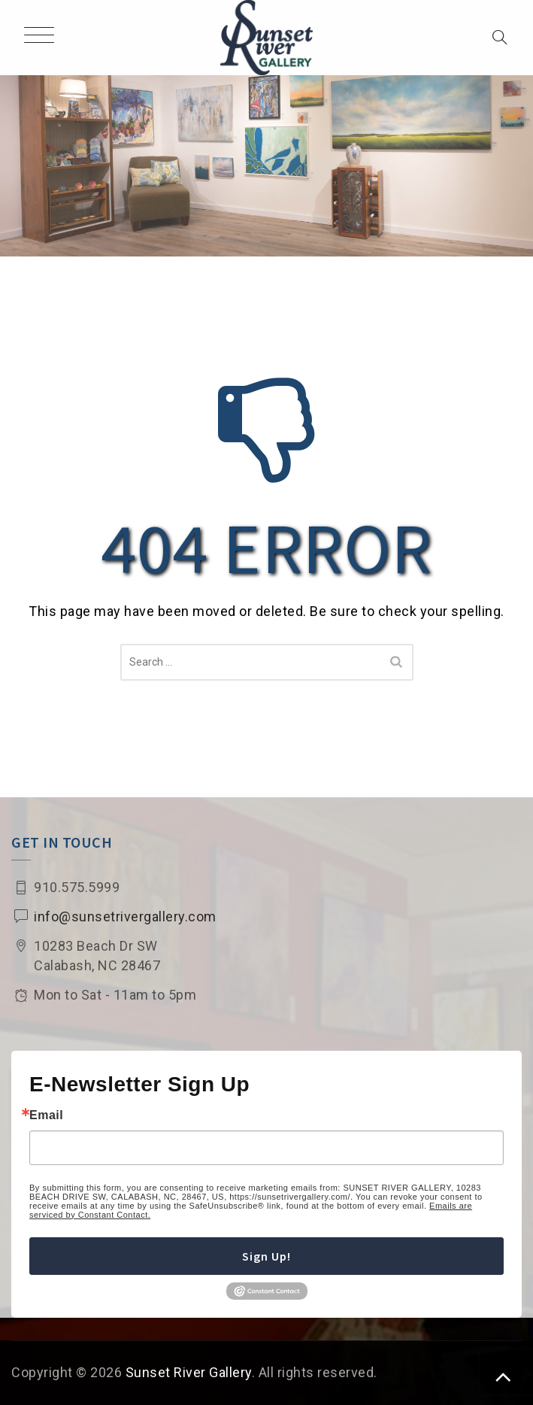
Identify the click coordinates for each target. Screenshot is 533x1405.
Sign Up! (266, 1256)
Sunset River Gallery (189, 1372)
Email (46, 1115)
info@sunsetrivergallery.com (125, 916)
